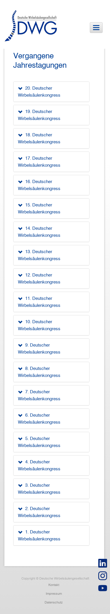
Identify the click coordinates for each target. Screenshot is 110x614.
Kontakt (53, 585)
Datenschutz (54, 602)
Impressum (54, 594)
